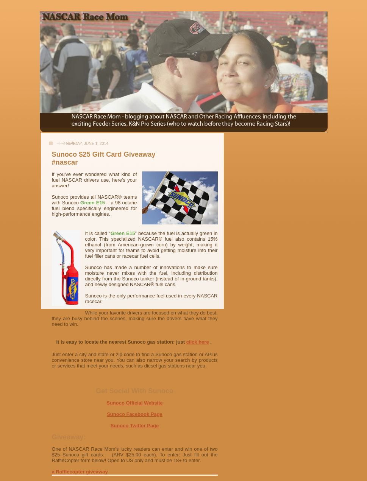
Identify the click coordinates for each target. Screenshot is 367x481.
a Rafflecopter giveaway (80, 472)
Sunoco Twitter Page (135, 425)
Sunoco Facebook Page (134, 414)
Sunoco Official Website (134, 403)
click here (197, 342)
